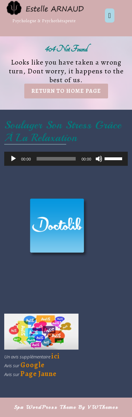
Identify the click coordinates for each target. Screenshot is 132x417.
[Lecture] (13, 158)
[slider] (56, 159)
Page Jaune (38, 374)
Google (32, 365)
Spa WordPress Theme (45, 407)
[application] (66, 159)
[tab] (109, 15)
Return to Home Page (69, 92)
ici (55, 356)
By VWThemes (98, 407)
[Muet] (98, 158)
